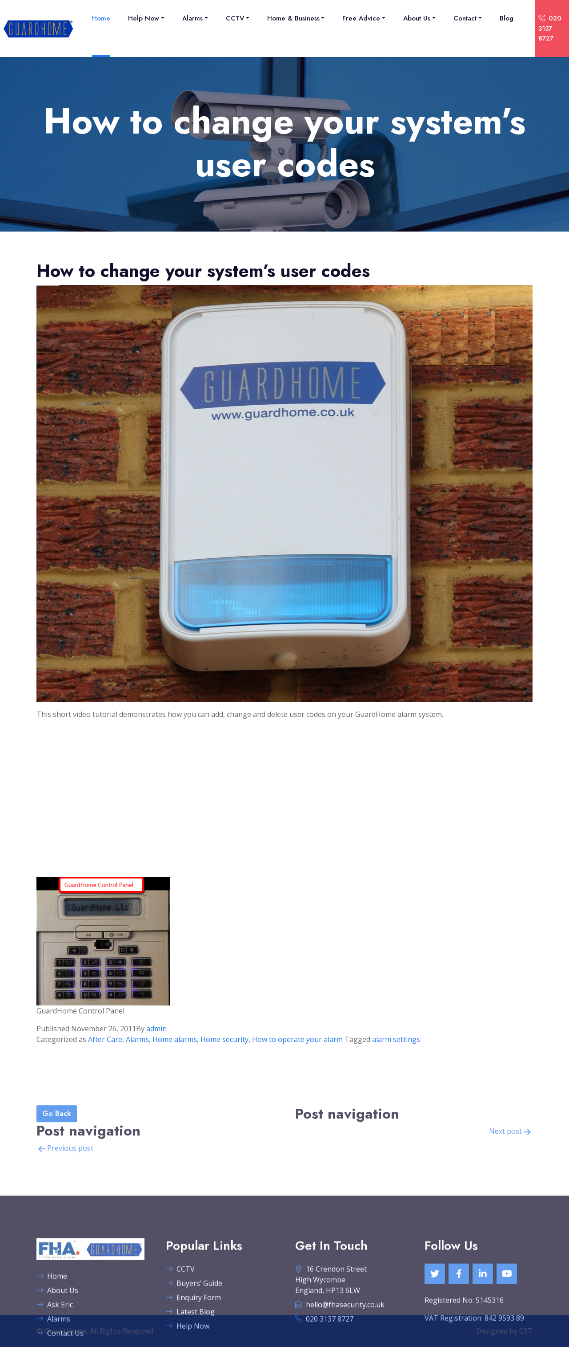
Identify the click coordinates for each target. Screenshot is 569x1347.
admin (156, 1029)
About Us (416, 18)
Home (101, 18)
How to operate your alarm (297, 1039)
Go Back (56, 1177)
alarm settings (396, 1039)
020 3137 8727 (549, 28)
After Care (105, 1039)
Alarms (192, 18)
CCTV (235, 18)
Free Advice (361, 18)
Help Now (143, 18)
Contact (465, 18)
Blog (506, 18)
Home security (224, 1039)
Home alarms (174, 1039)
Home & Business (293, 18)
